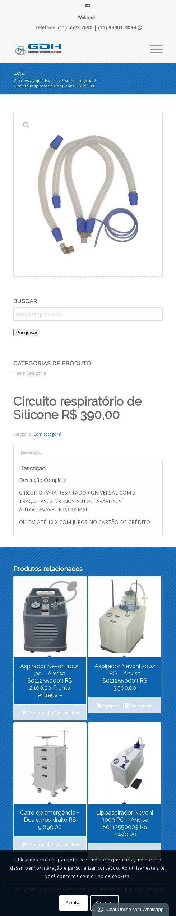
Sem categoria (31, 373)
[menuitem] (86, 17)
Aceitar (74, 902)
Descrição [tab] (31, 452)
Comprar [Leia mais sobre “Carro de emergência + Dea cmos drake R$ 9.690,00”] (33, 845)
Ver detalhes (65, 713)
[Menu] (153, 48)
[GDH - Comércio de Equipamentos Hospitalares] (73, 48)
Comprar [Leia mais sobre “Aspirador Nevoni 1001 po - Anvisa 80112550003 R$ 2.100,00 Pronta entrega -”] (33, 713)
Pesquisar (26, 332)
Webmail (86, 17)
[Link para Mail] (88, 5)
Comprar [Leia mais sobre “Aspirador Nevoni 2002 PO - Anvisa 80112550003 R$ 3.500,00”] (108, 706)
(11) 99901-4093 (120, 27)
